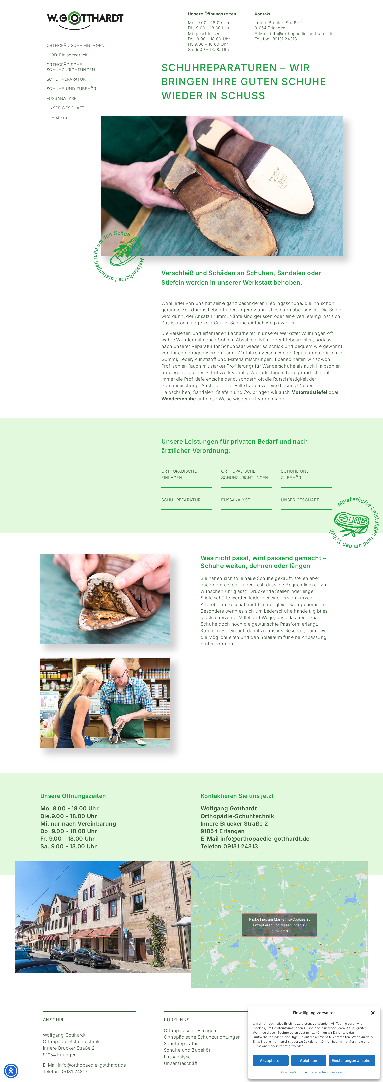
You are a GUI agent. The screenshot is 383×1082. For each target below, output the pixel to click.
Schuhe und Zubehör (71, 88)
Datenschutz (319, 1072)
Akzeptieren (271, 1060)
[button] (372, 1012)
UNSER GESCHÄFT (300, 499)
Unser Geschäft (66, 107)
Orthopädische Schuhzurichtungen (71, 67)
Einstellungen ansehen (352, 1060)
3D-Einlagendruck (69, 54)
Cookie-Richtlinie (294, 1072)
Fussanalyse (61, 98)
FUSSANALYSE (235, 499)
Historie (59, 117)
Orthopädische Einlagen (76, 45)
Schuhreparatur (66, 79)
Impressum (339, 1072)
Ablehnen (308, 1060)
